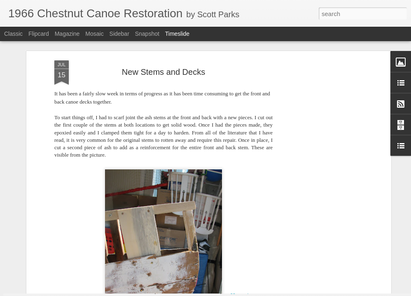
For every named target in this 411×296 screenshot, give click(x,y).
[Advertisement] (318, 133)
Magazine (67, 33)
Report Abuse (255, 291)
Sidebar (119, 33)
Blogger (231, 291)
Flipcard (38, 33)
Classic (13, 33)
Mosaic (94, 33)
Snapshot (147, 33)
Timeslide (177, 33)
